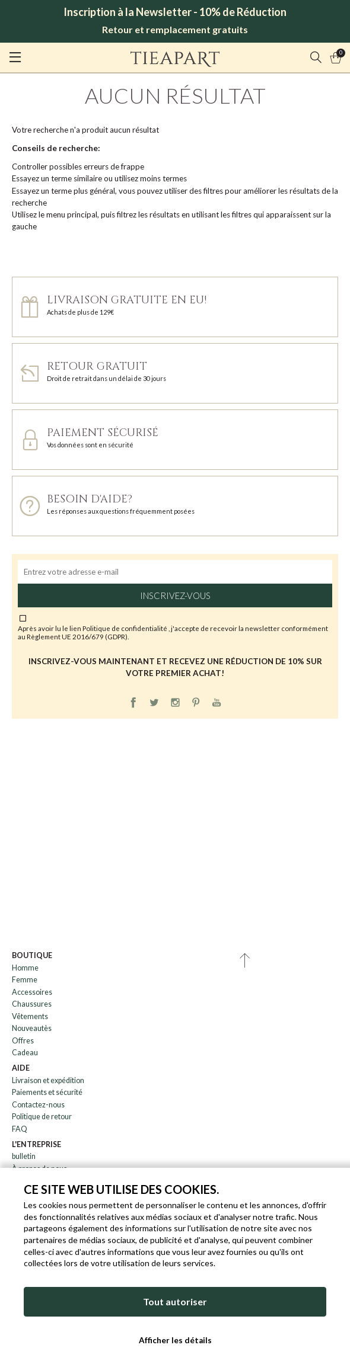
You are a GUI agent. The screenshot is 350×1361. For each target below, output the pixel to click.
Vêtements (30, 1016)
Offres (23, 1040)
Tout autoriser (175, 1301)
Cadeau (25, 1052)
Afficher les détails (175, 1340)
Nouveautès (32, 1028)
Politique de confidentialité (125, 628)
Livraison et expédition (48, 1080)
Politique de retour (42, 1116)
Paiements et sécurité (47, 1092)
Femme (24, 979)
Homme (25, 967)
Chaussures (32, 1004)
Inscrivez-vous (175, 595)
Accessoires (32, 992)
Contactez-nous (38, 1104)
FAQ (19, 1129)
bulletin (24, 1156)
